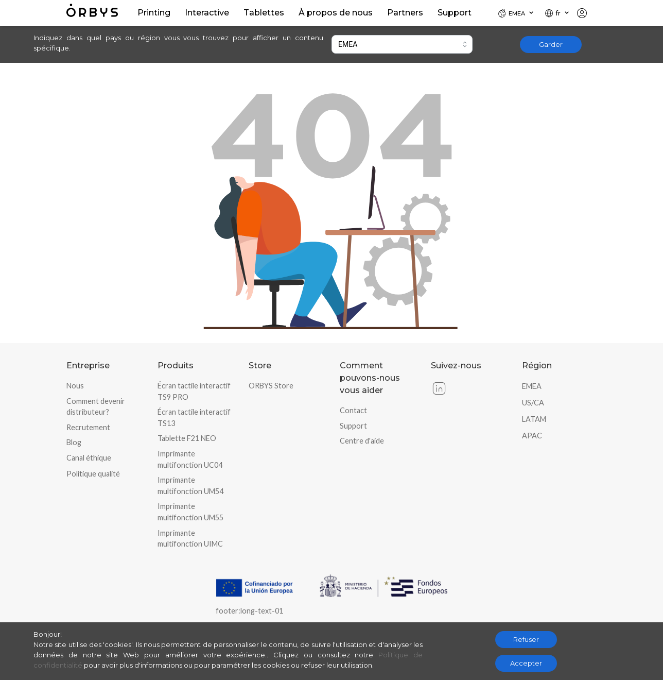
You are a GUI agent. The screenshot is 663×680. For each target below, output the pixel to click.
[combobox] (402, 44)
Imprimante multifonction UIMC (190, 539)
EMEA (532, 386)
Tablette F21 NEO (187, 438)
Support (353, 425)
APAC (532, 435)
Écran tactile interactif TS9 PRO (194, 391)
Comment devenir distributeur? (95, 407)
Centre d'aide (362, 440)
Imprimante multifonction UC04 (190, 459)
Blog (73, 442)
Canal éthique (88, 457)
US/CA (533, 402)
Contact (353, 410)
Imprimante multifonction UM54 (190, 485)
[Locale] (516, 13)
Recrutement (88, 427)
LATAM (534, 419)
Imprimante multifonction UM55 (190, 512)
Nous (75, 385)
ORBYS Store (271, 385)
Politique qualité (93, 473)
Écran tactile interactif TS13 (194, 417)
